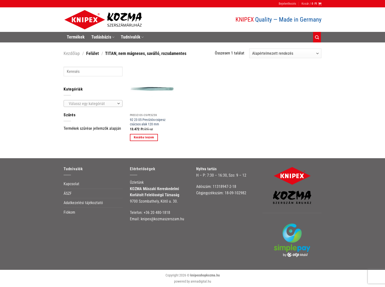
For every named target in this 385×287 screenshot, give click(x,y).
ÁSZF (68, 193)
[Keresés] (317, 37)
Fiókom (69, 212)
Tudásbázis (102, 37)
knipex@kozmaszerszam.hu (162, 219)
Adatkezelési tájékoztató (83, 202)
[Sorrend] (285, 53)
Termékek (76, 37)
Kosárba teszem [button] (144, 137)
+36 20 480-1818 (157, 212)
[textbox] (92, 103)
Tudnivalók (132, 37)
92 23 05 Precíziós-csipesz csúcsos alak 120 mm (147, 122)
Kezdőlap (72, 53)
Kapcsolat (71, 184)
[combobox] (93, 103)
